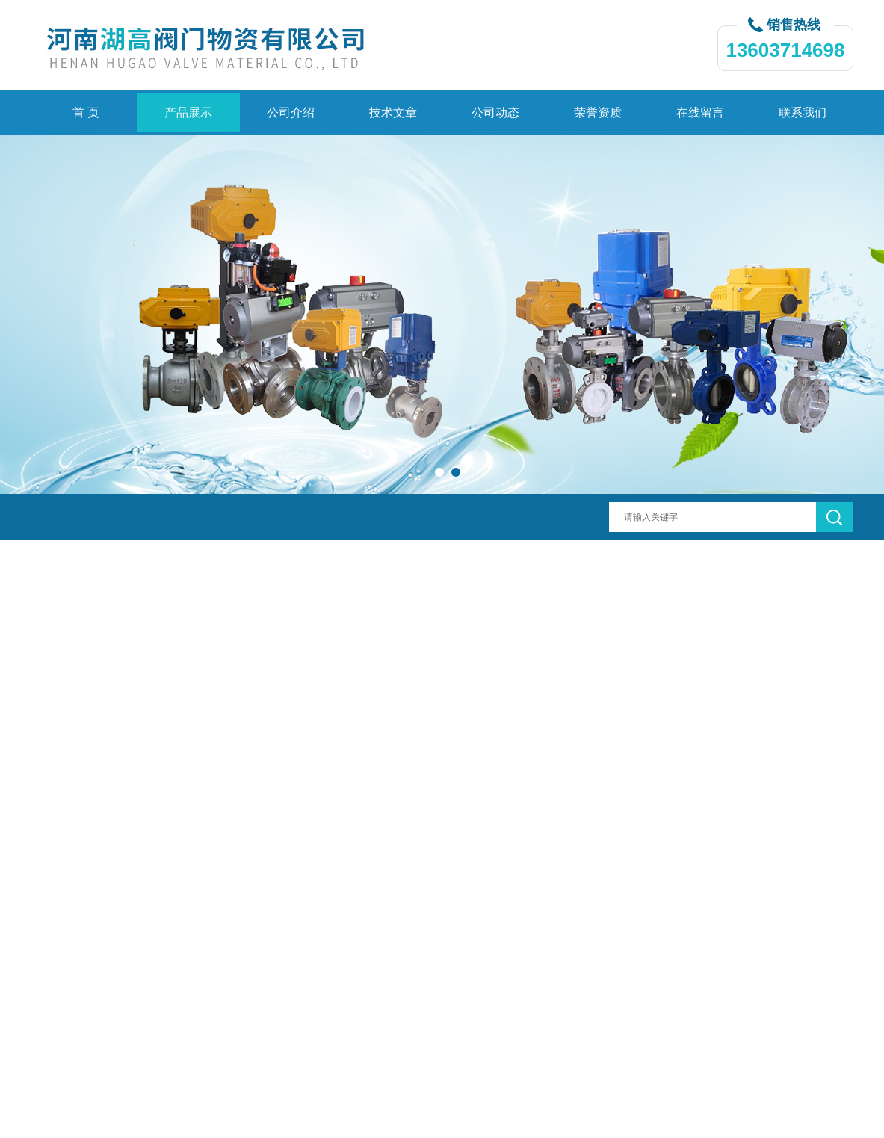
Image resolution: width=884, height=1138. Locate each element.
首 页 (85, 112)
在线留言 (700, 112)
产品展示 (188, 112)
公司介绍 (291, 112)
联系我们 (802, 112)
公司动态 (495, 112)
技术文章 (393, 112)
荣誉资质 (598, 112)
